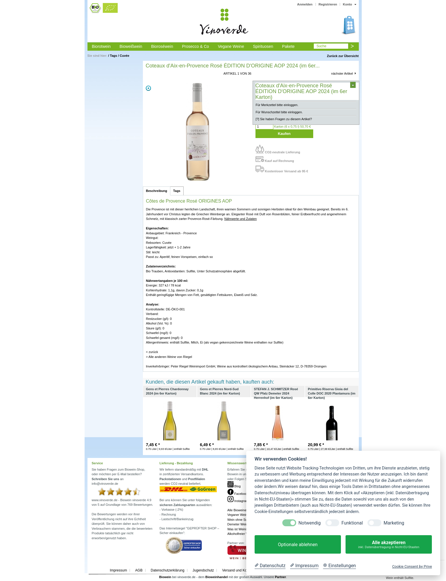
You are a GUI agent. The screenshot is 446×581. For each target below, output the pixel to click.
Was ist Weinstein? (240, 529)
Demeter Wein (237, 524)
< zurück (152, 352)
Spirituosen (263, 46)
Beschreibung (156, 191)
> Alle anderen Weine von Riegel (169, 357)
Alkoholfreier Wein (240, 533)
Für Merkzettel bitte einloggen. (277, 105)
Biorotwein (101, 46)
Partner (280, 577)
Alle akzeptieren (388, 544)
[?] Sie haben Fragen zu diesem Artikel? (284, 119)
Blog (234, 486)
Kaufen (284, 133)
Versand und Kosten (237, 570)
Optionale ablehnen (298, 544)
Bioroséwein (162, 46)
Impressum (118, 570)
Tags (113, 55)
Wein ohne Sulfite (239, 519)
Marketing (394, 523)
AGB (138, 570)
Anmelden (304, 4)
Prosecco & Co (195, 46)
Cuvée (124, 55)
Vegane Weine (231, 46)
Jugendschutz (203, 570)
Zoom (148, 88)
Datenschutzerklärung (167, 570)
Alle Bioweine (237, 510)
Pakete (288, 46)
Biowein (165, 577)
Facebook (237, 493)
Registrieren (328, 4)
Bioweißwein (131, 46)
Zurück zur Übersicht (343, 56)
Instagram (238, 501)
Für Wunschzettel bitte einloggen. (279, 112)
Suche (321, 46)
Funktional (352, 523)
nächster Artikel (342, 73)
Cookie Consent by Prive (412, 566)
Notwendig (309, 523)
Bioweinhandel (216, 577)
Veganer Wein (237, 514)
